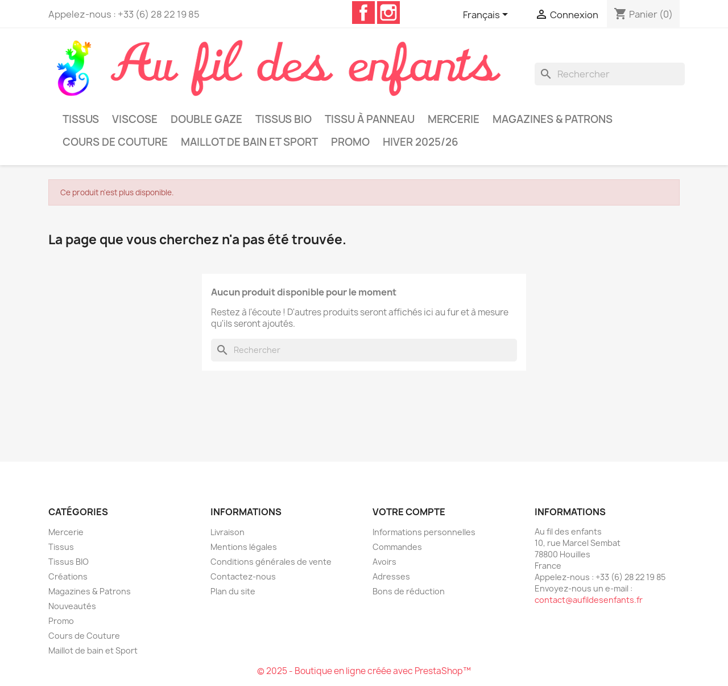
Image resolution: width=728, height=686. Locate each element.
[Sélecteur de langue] (487, 15)
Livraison (227, 532)
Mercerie (453, 119)
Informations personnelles (424, 532)
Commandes (397, 546)
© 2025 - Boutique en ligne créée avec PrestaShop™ (364, 671)
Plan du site (232, 591)
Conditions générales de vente (271, 561)
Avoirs (384, 561)
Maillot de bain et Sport (249, 142)
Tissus (81, 119)
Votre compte (409, 512)
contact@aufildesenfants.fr (589, 599)
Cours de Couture (115, 142)
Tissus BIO (283, 119)
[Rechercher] (610, 74)
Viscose (135, 119)
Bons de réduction (409, 591)
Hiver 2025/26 (420, 142)
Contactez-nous (243, 576)
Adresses (391, 576)
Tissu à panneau (370, 119)
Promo (350, 142)
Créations (68, 576)
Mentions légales (243, 546)
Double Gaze (206, 119)
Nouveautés (72, 606)
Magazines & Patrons (553, 119)
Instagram (388, 12)
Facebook (363, 12)
